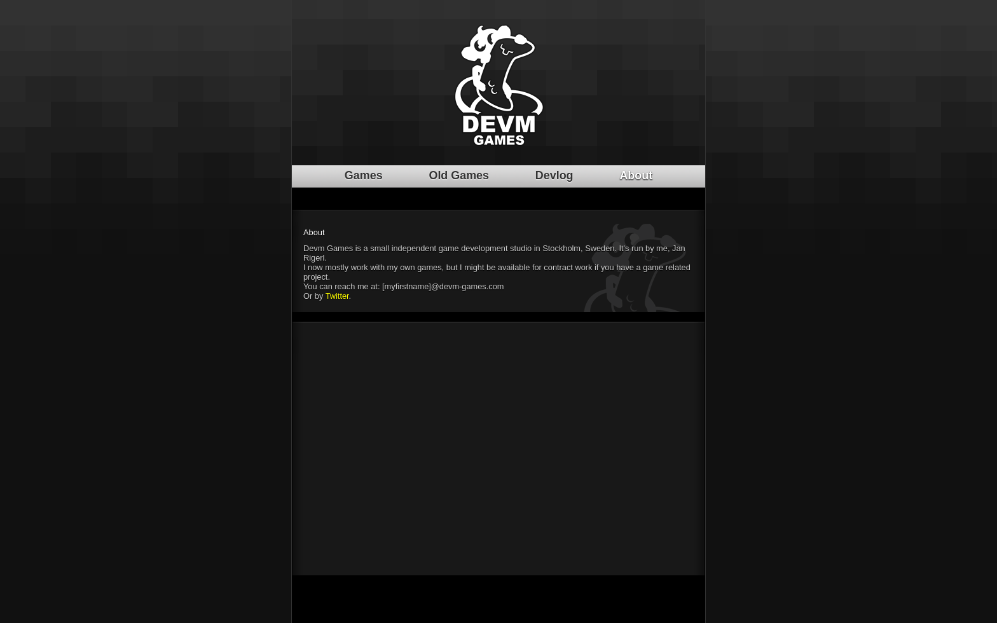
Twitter (337, 296)
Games (364, 175)
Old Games (459, 175)
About (635, 175)
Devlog (554, 175)
